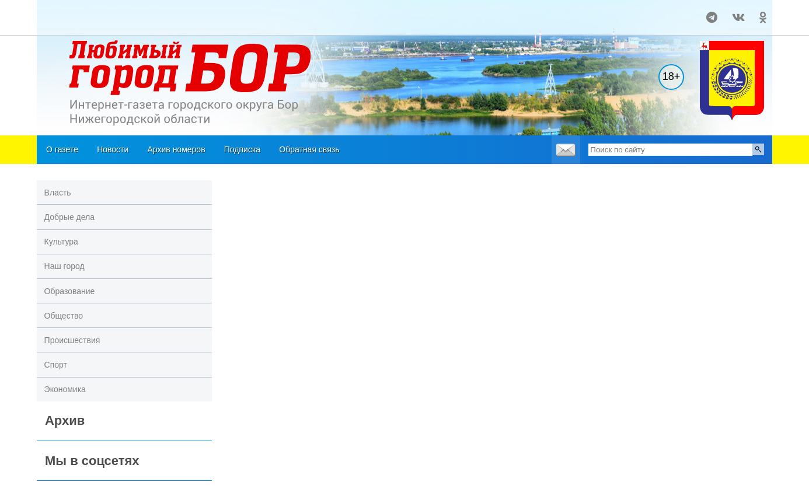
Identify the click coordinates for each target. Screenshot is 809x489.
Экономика (65, 389)
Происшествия (72, 340)
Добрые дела (69, 217)
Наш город (64, 266)
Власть (57, 192)
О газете (62, 149)
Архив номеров (176, 149)
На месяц (65, 12)
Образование (69, 291)
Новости (112, 149)
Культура (61, 241)
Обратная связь (309, 149)
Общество (63, 315)
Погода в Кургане (65, 23)
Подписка (242, 149)
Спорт (55, 364)
